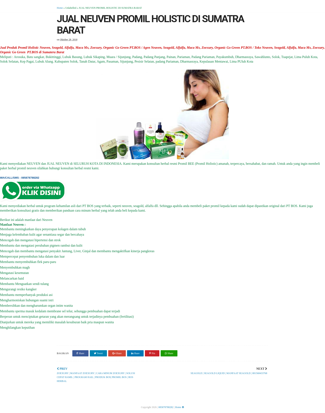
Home (60, 7)
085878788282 (165, 407)
